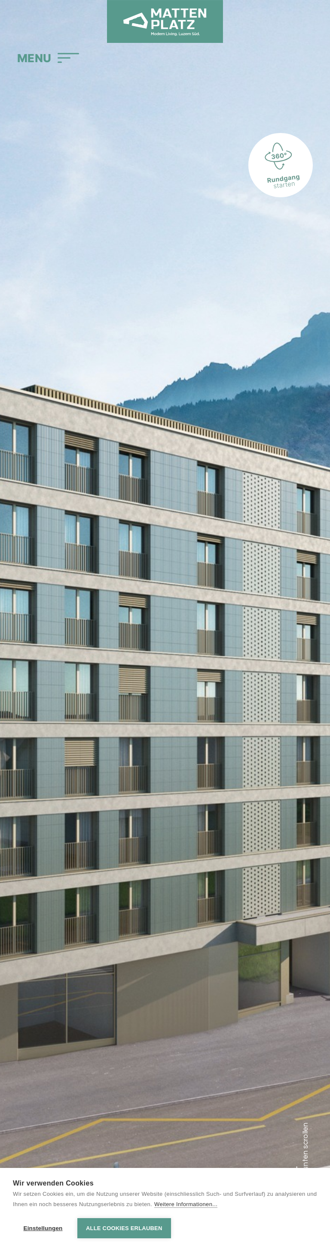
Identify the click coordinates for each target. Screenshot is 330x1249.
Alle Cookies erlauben (124, 1228)
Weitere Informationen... (185, 1204)
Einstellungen (42, 1228)
